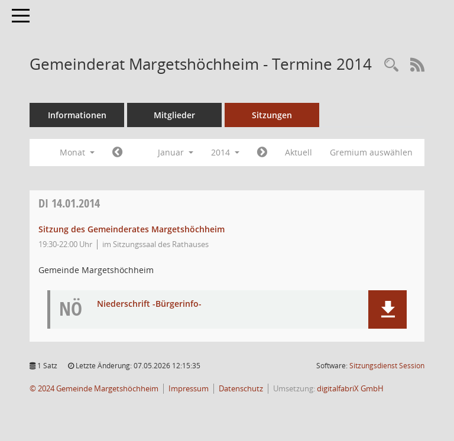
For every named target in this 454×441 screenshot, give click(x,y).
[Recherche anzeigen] (391, 65)
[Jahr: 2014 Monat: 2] (262, 152)
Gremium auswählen (371, 152)
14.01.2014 (69, 203)
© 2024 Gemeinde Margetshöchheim (94, 389)
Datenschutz (241, 389)
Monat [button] (77, 152)
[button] (387, 309)
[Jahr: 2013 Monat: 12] (117, 152)
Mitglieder (174, 115)
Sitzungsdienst (386, 366)
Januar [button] (175, 152)
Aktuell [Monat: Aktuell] (298, 152)
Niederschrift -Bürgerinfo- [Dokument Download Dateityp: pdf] (149, 304)
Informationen (77, 115)
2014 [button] (225, 152)
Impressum (188, 389)
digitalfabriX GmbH (350, 389)
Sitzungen (272, 115)
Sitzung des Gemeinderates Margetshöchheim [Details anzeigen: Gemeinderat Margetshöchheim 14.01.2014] (131, 229)
